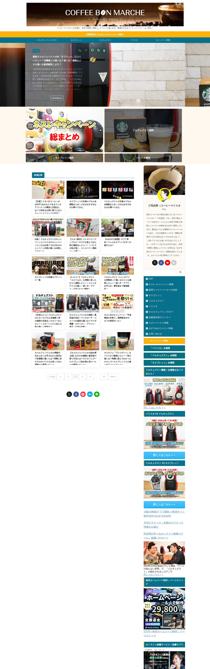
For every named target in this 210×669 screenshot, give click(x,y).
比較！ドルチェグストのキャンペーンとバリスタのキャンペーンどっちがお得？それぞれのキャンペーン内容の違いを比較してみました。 (48, 213)
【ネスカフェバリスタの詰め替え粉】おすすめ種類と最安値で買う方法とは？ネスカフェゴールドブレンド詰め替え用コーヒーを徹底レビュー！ (82, 326)
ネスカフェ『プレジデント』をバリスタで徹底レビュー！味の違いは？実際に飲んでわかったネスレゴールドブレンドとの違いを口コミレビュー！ (117, 326)
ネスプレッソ (76, 40)
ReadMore (57, 97)
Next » (110, 343)
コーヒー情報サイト (138, 651)
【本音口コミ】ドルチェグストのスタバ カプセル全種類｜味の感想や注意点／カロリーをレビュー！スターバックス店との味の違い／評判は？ (48, 289)
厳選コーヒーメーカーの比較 (160, 258)
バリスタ (134, 40)
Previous (182, 71)
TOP (150, 247)
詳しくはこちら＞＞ (153, 377)
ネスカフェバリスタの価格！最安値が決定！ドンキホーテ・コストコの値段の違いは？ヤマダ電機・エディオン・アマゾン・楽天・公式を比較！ (82, 289)
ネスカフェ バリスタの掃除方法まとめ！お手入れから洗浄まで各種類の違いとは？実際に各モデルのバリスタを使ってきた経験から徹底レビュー (48, 326)
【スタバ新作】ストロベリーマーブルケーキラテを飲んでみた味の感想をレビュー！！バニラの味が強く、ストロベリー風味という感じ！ (82, 213)
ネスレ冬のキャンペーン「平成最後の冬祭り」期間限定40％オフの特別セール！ (117, 286)
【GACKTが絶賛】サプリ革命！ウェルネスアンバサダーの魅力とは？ (117, 210)
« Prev (56, 343)
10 (102, 343)
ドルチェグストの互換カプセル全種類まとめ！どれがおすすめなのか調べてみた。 (117, 172)
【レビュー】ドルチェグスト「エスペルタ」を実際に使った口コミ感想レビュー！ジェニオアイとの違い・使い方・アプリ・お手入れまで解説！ (82, 251)
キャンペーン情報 (163, 40)
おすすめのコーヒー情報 (158, 296)
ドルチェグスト (105, 40)
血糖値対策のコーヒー (157, 285)
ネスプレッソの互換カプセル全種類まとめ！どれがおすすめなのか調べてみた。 (82, 172)
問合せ (151, 651)
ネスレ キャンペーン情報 (158, 252)
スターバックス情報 (156, 291)
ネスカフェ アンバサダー (47, 40)
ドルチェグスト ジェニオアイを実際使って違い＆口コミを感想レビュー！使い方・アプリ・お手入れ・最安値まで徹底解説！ (117, 251)
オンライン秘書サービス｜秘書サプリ (161, 641)
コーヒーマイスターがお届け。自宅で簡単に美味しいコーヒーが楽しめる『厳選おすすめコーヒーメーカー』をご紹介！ (105, 661)
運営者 (159, 651)
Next (27, 71)
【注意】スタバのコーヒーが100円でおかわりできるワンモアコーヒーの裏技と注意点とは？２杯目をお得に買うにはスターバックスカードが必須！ (48, 175)
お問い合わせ (153, 302)
